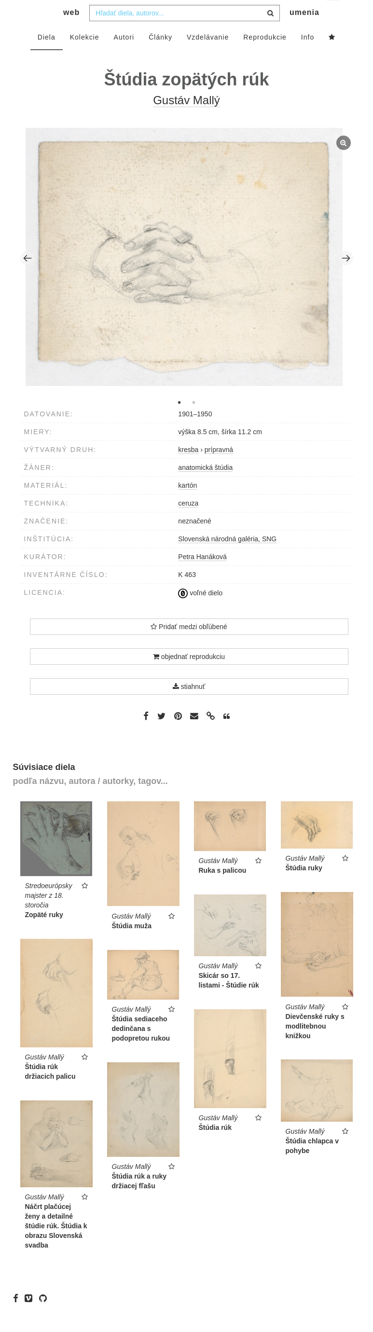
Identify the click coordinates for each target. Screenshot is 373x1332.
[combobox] (184, 32)
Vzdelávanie (208, 56)
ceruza (188, 522)
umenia (304, 31)
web (71, 31)
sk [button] (333, 15)
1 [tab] (179, 421)
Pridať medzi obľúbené (189, 646)
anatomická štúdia (205, 487)
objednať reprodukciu (189, 676)
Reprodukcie (265, 56)
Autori (124, 56)
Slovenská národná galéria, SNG (227, 558)
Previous (27, 277)
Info (307, 56)
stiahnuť (189, 706)
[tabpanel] (186, 277)
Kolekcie (84, 56)
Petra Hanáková (202, 576)
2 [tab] (194, 421)
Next (346, 277)
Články (160, 56)
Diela (46, 56)
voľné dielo (200, 612)
